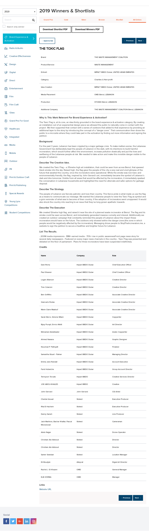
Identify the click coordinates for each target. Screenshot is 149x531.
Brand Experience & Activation (16, 39)
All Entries (137, 20)
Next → (140, 41)
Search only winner (15, 27)
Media (12, 145)
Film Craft (14, 104)
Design (12, 64)
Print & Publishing (17, 185)
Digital (13, 72)
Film (11, 96)
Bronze (102, 20)
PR (10, 169)
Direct (12, 80)
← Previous (125, 41)
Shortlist (119, 20)
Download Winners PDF (87, 29)
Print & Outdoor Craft (19, 177)
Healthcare (14, 128)
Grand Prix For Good (19, 120)
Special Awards (16, 193)
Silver (84, 20)
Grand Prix (48, 20)
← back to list (48, 41)
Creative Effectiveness (20, 56)
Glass (12, 112)
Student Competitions (19, 212)
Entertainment (16, 88)
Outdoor (13, 161)
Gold (66, 20)
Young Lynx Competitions (12, 203)
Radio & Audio (16, 48)
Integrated (14, 137)
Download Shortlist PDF (55, 29)
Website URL (45, 489)
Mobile (12, 153)
